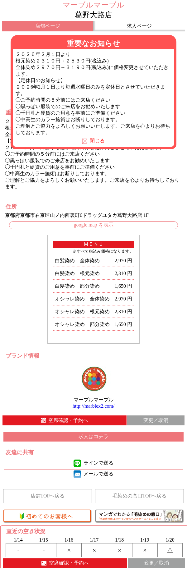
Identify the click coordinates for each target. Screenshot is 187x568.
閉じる (93, 140)
